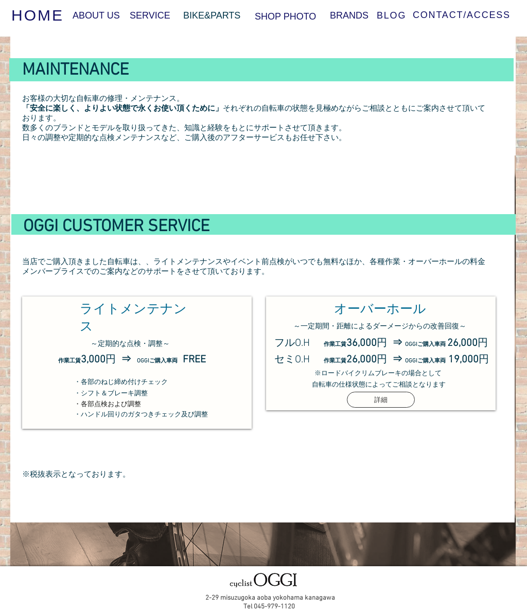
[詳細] (381, 400)
